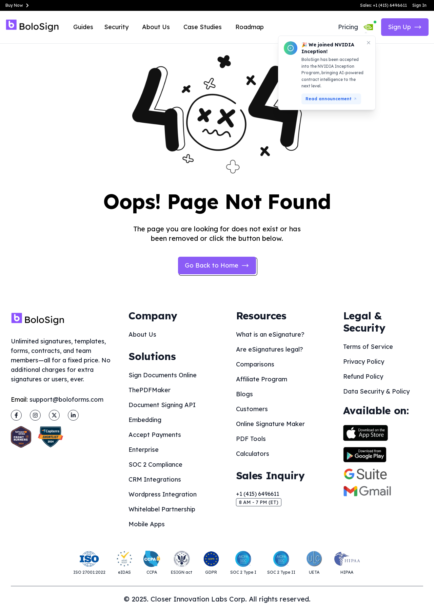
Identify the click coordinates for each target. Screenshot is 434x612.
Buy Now (18, 5)
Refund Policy (363, 376)
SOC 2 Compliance (155, 464)
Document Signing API (162, 405)
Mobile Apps (147, 524)
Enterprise (144, 449)
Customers (252, 409)
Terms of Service (368, 347)
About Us (156, 27)
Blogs (244, 394)
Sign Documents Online (163, 375)
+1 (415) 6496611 (257, 493)
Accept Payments (155, 435)
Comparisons (255, 364)
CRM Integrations (155, 479)
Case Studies (202, 27)
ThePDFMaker (150, 390)
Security (116, 27)
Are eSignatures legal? (269, 349)
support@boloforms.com (66, 399)
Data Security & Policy (376, 391)
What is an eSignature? (270, 334)
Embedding (145, 420)
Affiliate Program (261, 379)
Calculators (252, 454)
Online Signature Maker (270, 424)
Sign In (419, 5)
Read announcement (331, 98)
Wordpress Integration (163, 494)
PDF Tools (251, 439)
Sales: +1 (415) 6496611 (383, 5)
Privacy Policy (363, 361)
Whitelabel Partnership (162, 509)
